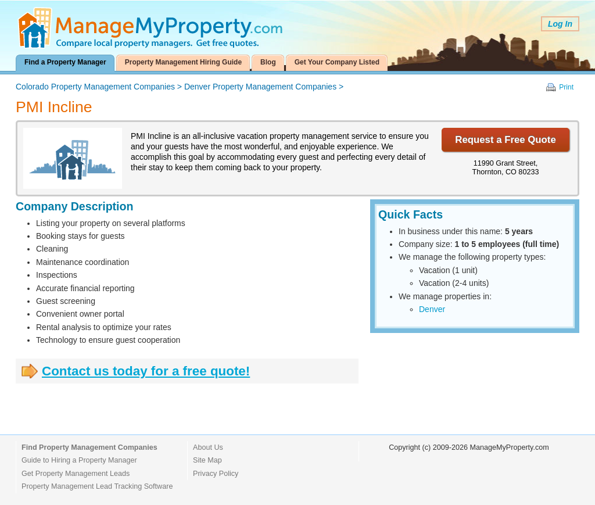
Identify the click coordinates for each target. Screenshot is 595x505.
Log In (560, 23)
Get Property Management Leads (75, 474)
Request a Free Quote (505, 139)
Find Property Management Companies (89, 447)
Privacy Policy (215, 474)
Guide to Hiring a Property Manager (79, 460)
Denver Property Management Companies (260, 86)
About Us (208, 447)
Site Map (207, 460)
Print (566, 87)
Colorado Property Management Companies (95, 86)
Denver (432, 309)
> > (179, 86)
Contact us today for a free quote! (146, 371)
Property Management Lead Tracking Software (97, 486)
